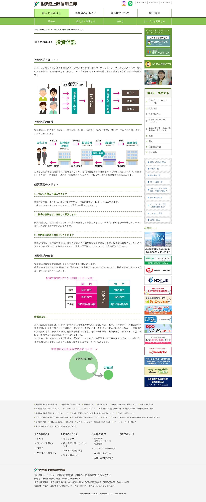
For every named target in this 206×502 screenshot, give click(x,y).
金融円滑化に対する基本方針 (47, 404)
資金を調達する (70, 455)
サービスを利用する (154, 21)
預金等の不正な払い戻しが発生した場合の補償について (93, 413)
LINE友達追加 (130, 3)
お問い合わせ (165, 2)
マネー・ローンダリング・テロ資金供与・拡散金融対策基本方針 (135, 417)
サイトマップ (153, 2)
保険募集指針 (89, 404)
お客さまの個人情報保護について (124, 404)
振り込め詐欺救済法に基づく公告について (52, 413)
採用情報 (154, 13)
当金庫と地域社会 (102, 453)
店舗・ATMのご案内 (158, 162)
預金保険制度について (126, 413)
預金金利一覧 (155, 175)
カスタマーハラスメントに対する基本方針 (79, 409)
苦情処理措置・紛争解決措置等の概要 (139, 409)
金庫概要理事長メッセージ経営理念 (102, 441)
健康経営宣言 (41, 422)
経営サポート (69, 438)
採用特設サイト (127, 434)
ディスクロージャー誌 (104, 448)
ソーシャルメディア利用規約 (125, 422)
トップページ (141, 2)
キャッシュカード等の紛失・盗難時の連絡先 (158, 189)
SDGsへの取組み (56, 422)
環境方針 (69, 422)
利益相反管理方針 (147, 404)
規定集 (105, 417)
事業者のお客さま (86, 13)
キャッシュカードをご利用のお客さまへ (158, 205)
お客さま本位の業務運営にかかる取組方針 (52, 417)
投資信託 (66, 30)
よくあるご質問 (156, 213)
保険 (151, 136)
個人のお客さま (51, 13)
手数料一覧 (154, 169)
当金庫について (120, 13)
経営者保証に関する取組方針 (110, 409)
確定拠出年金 (155, 147)
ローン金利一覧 (156, 182)
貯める (51, 21)
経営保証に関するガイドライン (75, 444)
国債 (151, 141)
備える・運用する (85, 21)
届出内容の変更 (156, 198)
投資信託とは (155, 114)
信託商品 (153, 152)
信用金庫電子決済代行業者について (85, 417)
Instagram (124, 3)
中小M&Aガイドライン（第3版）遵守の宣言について (56, 426)
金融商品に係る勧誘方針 (70, 404)
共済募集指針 (102, 404)
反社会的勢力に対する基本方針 (48, 409)
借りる (120, 21)
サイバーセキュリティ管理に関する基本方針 (94, 422)
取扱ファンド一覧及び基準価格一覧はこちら (160, 129)
